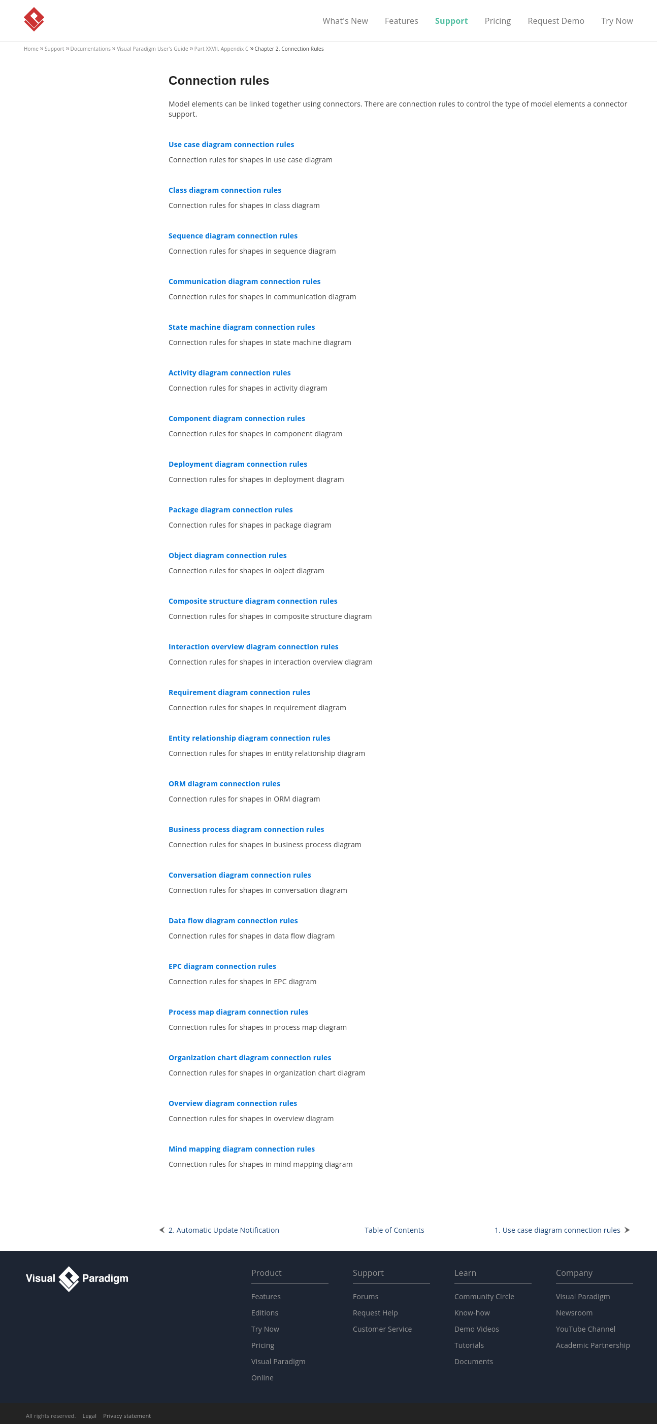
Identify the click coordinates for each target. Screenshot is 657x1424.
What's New (345, 21)
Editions (264, 1312)
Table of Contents (394, 1230)
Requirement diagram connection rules (240, 692)
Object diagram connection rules (228, 555)
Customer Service (382, 1329)
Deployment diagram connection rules (238, 464)
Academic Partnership (593, 1345)
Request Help (375, 1312)
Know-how (472, 1312)
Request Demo (556, 21)
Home (31, 48)
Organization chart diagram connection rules (250, 1057)
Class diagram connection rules (225, 190)
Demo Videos (476, 1329)
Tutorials (469, 1345)
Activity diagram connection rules (230, 372)
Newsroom (574, 1312)
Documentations (91, 48)
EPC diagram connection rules (222, 966)
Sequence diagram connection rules (233, 235)
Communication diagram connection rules (245, 281)
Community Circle (484, 1296)
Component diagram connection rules (237, 418)
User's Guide (152, 48)
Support (451, 21)
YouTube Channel (585, 1329)
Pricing (498, 21)
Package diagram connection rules (231, 509)
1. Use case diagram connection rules (557, 1230)
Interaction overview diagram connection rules (254, 646)
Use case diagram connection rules (231, 144)
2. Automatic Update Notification (224, 1230)
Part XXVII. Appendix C (221, 48)
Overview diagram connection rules (233, 1103)
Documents (473, 1361)
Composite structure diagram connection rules (253, 601)
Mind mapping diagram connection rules (242, 1149)
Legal (90, 1415)
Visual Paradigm (34, 19)
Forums (366, 1296)
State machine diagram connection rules (242, 327)
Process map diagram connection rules (239, 1012)
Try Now (617, 21)
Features (401, 21)
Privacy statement (127, 1415)
